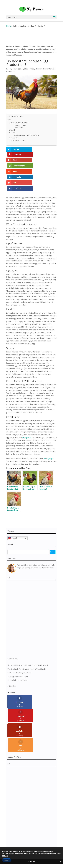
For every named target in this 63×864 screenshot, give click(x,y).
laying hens (26, 414)
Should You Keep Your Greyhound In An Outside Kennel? (27, 642)
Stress (13, 131)
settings (5, 856)
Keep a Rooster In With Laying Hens (27, 133)
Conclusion (14, 136)
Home (8, 24)
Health (13, 128)
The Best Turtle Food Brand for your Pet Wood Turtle (26, 645)
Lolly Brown (12, 67)
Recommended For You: (19, 138)
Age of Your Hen (21, 123)
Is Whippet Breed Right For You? (19, 649)
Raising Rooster (36, 67)
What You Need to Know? (19, 121)
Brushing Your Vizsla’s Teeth (17, 653)
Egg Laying (19, 126)
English (12, 514)
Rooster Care (48, 67)
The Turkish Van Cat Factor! (17, 656)
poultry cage (48, 435)
